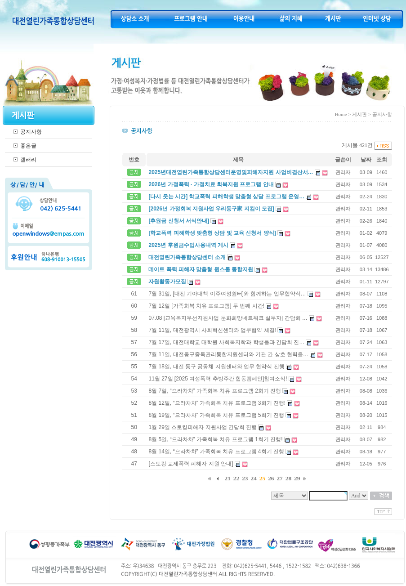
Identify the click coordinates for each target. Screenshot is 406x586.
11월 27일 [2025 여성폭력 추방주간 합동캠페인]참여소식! (217, 379)
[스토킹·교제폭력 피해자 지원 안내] (190, 464)
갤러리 (28, 160)
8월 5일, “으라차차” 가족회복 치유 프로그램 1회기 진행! (215, 439)
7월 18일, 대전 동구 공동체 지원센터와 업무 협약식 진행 (216, 366)
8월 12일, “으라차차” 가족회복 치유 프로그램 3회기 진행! (217, 403)
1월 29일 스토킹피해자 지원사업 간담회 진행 (202, 427)
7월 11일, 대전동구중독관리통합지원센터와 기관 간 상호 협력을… (228, 354)
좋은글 (28, 146)
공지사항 (31, 132)
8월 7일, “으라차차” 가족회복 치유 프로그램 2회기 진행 (214, 391)
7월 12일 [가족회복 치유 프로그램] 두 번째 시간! (206, 306)
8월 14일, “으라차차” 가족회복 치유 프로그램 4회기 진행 (216, 451)
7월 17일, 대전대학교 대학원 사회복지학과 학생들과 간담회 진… (226, 342)
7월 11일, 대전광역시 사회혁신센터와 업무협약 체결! (212, 330)
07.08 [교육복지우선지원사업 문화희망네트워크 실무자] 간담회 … (227, 318)
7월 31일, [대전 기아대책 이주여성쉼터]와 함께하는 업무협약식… (227, 294)
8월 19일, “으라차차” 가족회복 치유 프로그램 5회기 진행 (216, 415)
